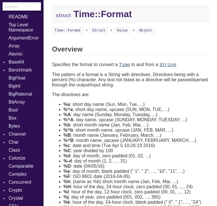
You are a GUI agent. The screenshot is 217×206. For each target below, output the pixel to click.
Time (124, 65)
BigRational (20, 94)
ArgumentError (24, 37)
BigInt (14, 86)
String (167, 65)
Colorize (17, 158)
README (18, 16)
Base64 (16, 62)
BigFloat (17, 78)
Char (14, 142)
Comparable (21, 166)
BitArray (17, 102)
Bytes (14, 126)
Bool (13, 110)
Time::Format (68, 30)
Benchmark (20, 70)
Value (122, 30)
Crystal (16, 198)
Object (145, 30)
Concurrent (20, 182)
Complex (18, 174)
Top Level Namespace (21, 27)
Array (14, 45)
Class (14, 150)
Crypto (15, 190)
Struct (98, 30)
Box (13, 118)
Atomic (16, 54)
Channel (17, 134)
